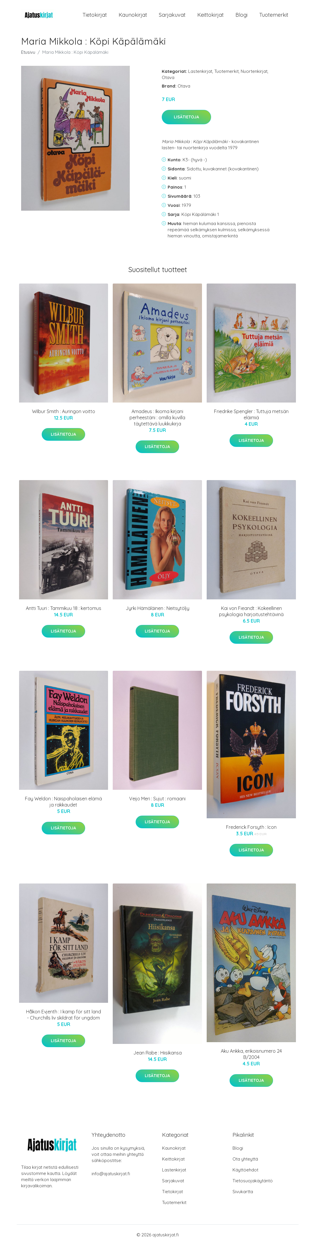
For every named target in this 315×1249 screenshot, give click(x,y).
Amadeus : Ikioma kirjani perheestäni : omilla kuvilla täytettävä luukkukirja (157, 422)
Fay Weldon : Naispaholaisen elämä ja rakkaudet (63, 806)
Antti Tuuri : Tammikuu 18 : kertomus (63, 612)
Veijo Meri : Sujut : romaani (157, 803)
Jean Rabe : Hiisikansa (157, 1057)
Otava (168, 81)
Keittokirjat (210, 17)
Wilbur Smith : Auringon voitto (63, 415)
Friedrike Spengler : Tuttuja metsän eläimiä (251, 419)
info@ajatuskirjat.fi (111, 1178)
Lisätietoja (186, 121)
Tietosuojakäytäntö (253, 1185)
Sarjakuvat (172, 17)
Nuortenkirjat (254, 75)
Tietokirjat (94, 17)
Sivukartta (243, 1195)
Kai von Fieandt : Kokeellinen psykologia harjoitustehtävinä (251, 615)
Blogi (241, 17)
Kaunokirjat (133, 17)
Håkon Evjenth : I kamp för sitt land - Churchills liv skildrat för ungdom (63, 1019)
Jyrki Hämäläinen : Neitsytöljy (157, 612)
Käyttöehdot (245, 1174)
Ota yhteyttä (245, 1163)
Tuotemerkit (273, 17)
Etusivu (28, 56)
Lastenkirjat (200, 75)
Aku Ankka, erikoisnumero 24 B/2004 (251, 1058)
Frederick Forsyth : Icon (251, 831)
